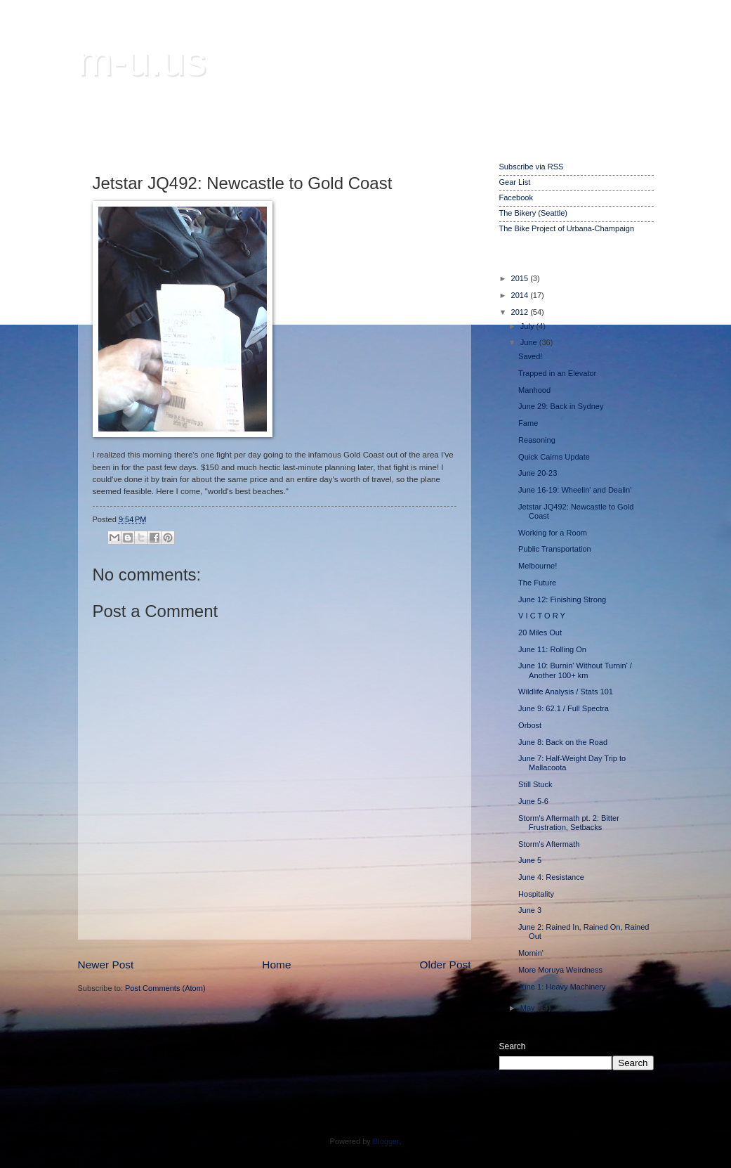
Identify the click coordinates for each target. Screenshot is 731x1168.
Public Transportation (554, 549)
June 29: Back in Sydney (560, 406)
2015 (521, 278)
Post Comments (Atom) (165, 988)
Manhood (534, 390)
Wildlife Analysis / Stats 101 (565, 691)
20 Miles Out (540, 632)
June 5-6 (533, 801)
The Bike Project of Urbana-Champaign (567, 228)
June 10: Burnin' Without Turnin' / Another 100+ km (575, 670)
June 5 (529, 860)
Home (276, 965)
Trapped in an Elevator (557, 373)
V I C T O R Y (541, 615)
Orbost (529, 725)
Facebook (516, 197)
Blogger (386, 1141)
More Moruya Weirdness (560, 970)
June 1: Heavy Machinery (561, 986)
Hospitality (536, 894)
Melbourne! (537, 566)
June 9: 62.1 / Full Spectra (563, 708)
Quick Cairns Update (554, 457)
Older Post (445, 965)
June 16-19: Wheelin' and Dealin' (574, 490)
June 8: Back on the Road (562, 742)
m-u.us (142, 60)
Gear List (515, 182)
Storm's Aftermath (548, 844)
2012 (521, 312)
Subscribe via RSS (531, 166)
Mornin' (531, 953)
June (529, 342)
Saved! (530, 356)
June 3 (529, 910)
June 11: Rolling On (552, 649)
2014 (521, 295)
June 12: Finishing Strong (562, 599)
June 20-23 (537, 473)
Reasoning (536, 440)
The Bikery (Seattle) (533, 213)
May (528, 1008)
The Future (537, 582)
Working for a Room (552, 532)
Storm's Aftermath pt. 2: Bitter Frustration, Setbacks (568, 822)
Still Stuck (535, 784)
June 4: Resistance (551, 877)
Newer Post (106, 965)
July (528, 326)
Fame (528, 423)
